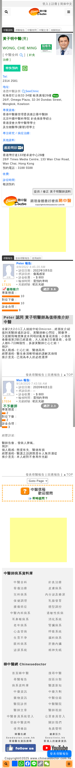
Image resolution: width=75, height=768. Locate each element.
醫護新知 (55, 685)
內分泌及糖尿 (55, 594)
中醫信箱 (55, 697)
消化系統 (55, 619)
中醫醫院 (55, 703)
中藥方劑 (55, 691)
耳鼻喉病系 (20, 619)
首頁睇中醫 (20, 673)
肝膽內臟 (55, 643)
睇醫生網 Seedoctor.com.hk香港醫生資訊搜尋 (20, 737)
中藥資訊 (20, 691)
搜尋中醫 (55, 673)
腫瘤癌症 (20, 606)
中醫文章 (44, 30)
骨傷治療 (20, 588)
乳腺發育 (55, 600)
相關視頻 (55, 30)
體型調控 (55, 606)
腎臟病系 (55, 625)
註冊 (54, 3)
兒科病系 (20, 594)
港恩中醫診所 (14, 91)
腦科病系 (55, 637)
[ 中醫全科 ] (14, 55)
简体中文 (66, 3)
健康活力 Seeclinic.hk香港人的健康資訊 (55, 737)
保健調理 (20, 600)
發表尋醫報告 (22, 258)
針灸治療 (55, 582)
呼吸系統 (55, 631)
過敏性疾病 (55, 612)
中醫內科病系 (20, 612)
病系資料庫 (20, 685)
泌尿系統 (20, 649)
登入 (45, 3)
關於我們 (55, 722)
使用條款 (20, 728)
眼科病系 (20, 643)
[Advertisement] (37, 20)
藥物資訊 (20, 697)
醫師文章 (20, 710)
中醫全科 (20, 582)
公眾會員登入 (55, 716)
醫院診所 (20, 703)
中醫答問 (32, 30)
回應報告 (54, 374)
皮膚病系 (55, 588)
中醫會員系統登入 (20, 716)
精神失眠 (55, 649)
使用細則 (36, 258)
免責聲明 (55, 728)
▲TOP (67, 374)
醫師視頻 (55, 710)
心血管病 (20, 631)
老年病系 (20, 625)
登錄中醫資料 (20, 722)
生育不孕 (20, 637)
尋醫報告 (20, 30)
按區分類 (55, 679)
